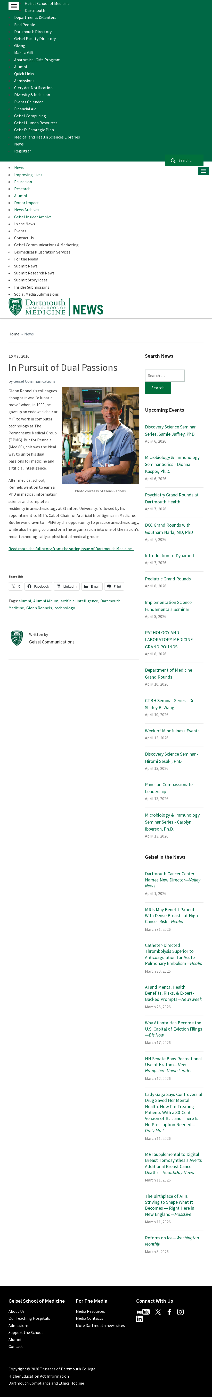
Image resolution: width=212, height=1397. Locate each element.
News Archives (26, 209)
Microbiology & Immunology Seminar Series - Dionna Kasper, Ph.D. (172, 464)
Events (20, 230)
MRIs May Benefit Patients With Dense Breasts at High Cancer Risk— (171, 916)
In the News (24, 223)
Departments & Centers (35, 17)
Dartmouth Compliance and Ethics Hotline (46, 1383)
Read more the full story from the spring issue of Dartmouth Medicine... (71, 548)
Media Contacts (89, 1318)
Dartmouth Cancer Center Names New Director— (172, 880)
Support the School (26, 1332)
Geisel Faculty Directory (35, 38)
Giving (19, 45)
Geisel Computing (30, 115)
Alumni (20, 66)
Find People (24, 24)
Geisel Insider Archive (33, 216)
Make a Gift (23, 52)
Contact (16, 1346)
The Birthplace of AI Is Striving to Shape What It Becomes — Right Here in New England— (169, 1205)
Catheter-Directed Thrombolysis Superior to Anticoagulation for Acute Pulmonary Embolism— (173, 954)
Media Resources (90, 1311)
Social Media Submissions (36, 294)
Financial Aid (25, 108)
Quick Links (24, 73)
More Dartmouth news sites (100, 1325)
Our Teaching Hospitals (29, 1318)
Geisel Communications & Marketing (46, 244)
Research (22, 188)
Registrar (22, 150)
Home (14, 333)
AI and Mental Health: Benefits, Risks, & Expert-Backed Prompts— (173, 993)
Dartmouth (35, 10)
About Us (17, 1311)
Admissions (24, 80)
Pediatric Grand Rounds (168, 579)
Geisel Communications (34, 381)
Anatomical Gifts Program (37, 59)
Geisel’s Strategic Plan (34, 129)
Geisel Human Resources (36, 122)
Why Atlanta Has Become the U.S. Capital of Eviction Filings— (173, 1029)
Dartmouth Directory (33, 31)
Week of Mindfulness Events (172, 731)
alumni (25, 600)
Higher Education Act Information (39, 1376)
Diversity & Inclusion (32, 94)
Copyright (17, 1368)
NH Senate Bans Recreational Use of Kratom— (173, 1065)
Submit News (25, 265)
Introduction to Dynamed (169, 555)
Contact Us (24, 237)
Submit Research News (34, 272)
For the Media (26, 259)
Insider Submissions (31, 287)
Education (23, 181)
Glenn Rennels (39, 607)
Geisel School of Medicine (47, 3)
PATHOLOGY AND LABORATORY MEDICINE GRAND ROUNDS (169, 639)
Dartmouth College (78, 1368)
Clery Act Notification (33, 87)
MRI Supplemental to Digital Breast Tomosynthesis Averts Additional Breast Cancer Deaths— (173, 1163)
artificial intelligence (79, 600)
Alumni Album (45, 600)
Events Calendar (28, 101)
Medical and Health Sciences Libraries (47, 137)
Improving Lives (28, 174)
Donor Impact (26, 202)
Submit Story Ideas (30, 279)
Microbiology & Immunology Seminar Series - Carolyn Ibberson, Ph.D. (172, 822)
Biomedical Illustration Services (42, 252)
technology (64, 607)
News (19, 144)
